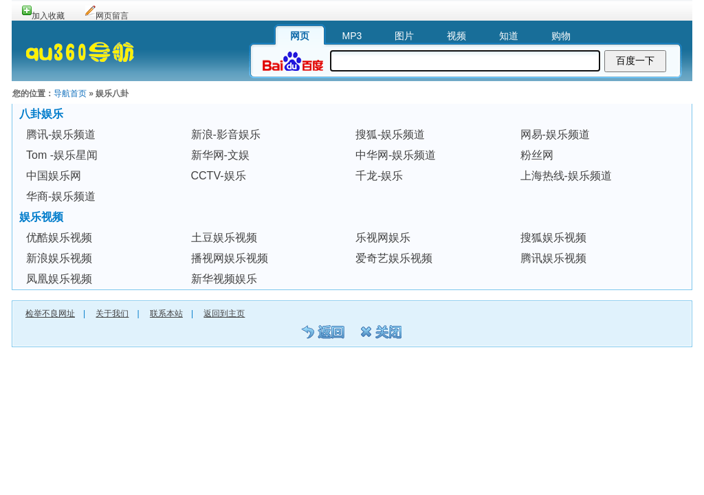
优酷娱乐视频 (59, 237)
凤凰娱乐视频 (59, 279)
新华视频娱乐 (224, 279)
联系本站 (166, 313)
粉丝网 (536, 155)
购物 (561, 35)
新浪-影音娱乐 (226, 134)
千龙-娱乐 (379, 176)
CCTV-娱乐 (218, 176)
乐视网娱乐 (382, 237)
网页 (299, 35)
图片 (404, 35)
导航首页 (70, 93)
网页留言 (112, 16)
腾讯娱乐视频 (553, 258)
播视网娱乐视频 (229, 258)
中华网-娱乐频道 (395, 155)
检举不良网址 (50, 313)
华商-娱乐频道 (61, 196)
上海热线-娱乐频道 (566, 176)
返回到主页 (224, 313)
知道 (508, 35)
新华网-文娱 (220, 155)
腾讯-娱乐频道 (61, 134)
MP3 (352, 35)
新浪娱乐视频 (59, 258)
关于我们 (112, 313)
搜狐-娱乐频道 (390, 134)
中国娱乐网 (53, 176)
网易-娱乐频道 (555, 134)
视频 (456, 35)
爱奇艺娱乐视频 (393, 258)
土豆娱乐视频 (224, 237)
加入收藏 (48, 16)
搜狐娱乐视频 (553, 237)
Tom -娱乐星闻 (62, 155)
